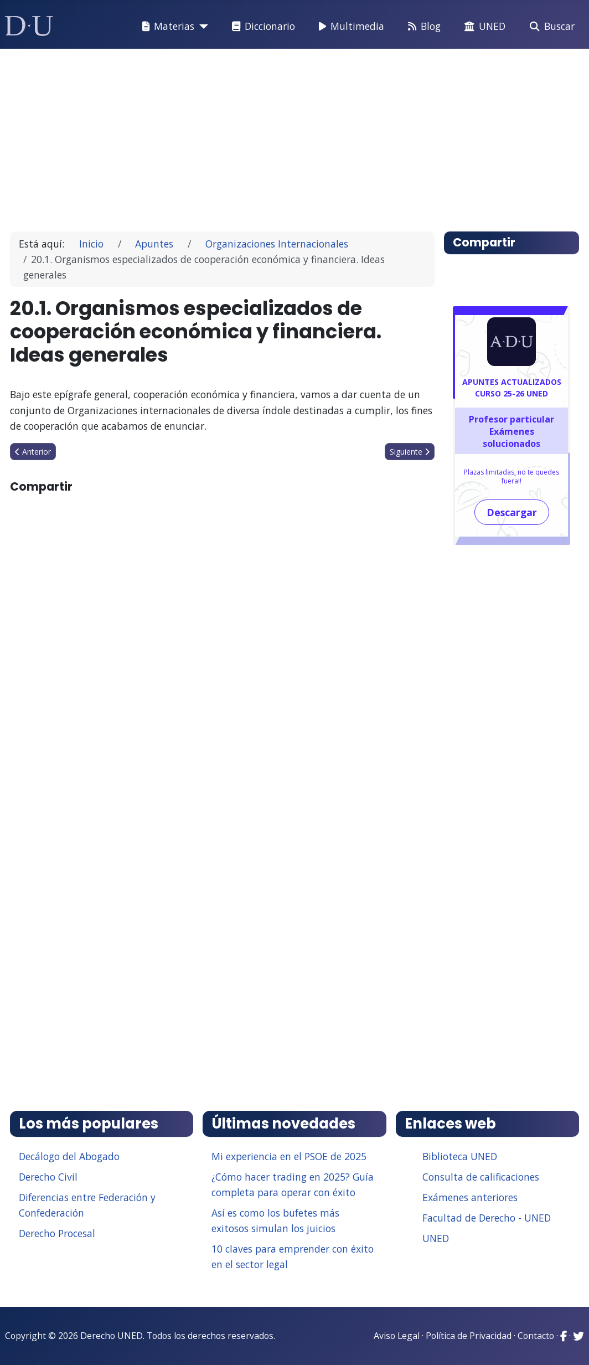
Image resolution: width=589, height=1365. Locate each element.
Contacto (536, 1336)
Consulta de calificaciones (480, 1176)
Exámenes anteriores (470, 1197)
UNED (482, 26)
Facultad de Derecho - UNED (486, 1217)
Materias (166, 26)
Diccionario (261, 26)
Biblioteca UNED (459, 1156)
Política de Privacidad (469, 1336)
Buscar (550, 26)
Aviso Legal (397, 1336)
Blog (422, 26)
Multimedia (349, 26)
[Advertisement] (295, 135)
